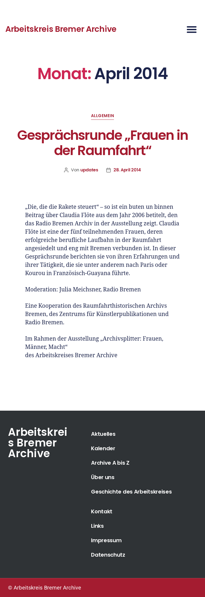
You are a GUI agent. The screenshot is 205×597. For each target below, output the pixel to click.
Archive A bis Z (110, 463)
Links (97, 526)
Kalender (103, 448)
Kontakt (101, 511)
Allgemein (102, 115)
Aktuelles (103, 434)
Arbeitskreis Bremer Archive (60, 29)
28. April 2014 (127, 170)
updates (89, 170)
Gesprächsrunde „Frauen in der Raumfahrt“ (102, 143)
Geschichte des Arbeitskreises (131, 491)
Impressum (106, 540)
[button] (192, 29)
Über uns (103, 477)
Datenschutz (108, 555)
